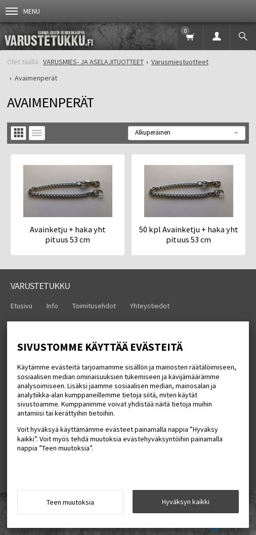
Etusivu (21, 305)
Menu (23, 11)
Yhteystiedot (149, 305)
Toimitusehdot (94, 305)
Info (52, 305)
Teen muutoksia (70, 502)
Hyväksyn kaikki (185, 501)
